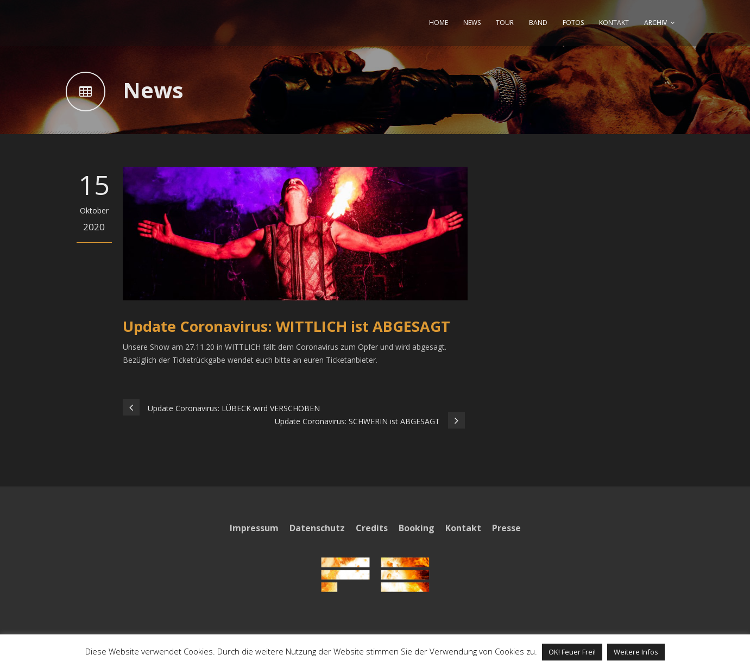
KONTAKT (614, 22)
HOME (438, 22)
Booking (416, 528)
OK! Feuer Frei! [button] (572, 652)
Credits (372, 528)
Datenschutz (317, 528)
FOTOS (573, 22)
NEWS (472, 22)
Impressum (254, 528)
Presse (506, 528)
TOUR (505, 22)
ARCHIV (655, 22)
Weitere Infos (636, 652)
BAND (538, 22)
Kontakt (463, 528)
